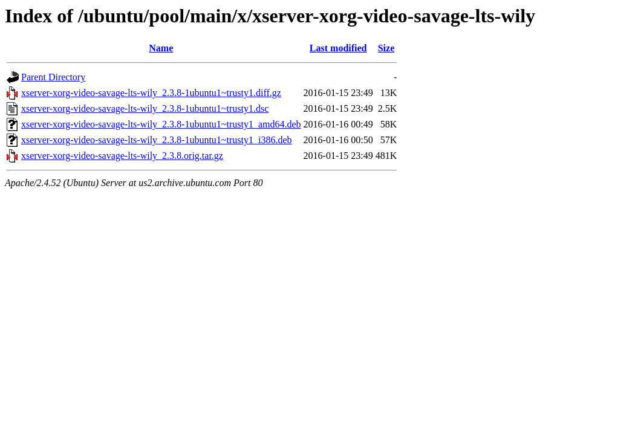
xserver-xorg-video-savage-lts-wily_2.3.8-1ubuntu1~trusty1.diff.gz (151, 93)
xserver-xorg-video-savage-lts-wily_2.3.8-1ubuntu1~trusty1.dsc (145, 108)
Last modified (338, 48)
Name (161, 48)
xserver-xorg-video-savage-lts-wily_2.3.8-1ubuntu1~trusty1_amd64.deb (161, 124)
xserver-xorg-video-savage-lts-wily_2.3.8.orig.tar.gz (122, 155)
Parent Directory (53, 77)
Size (386, 48)
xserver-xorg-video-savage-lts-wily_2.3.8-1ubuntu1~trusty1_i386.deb (156, 140)
